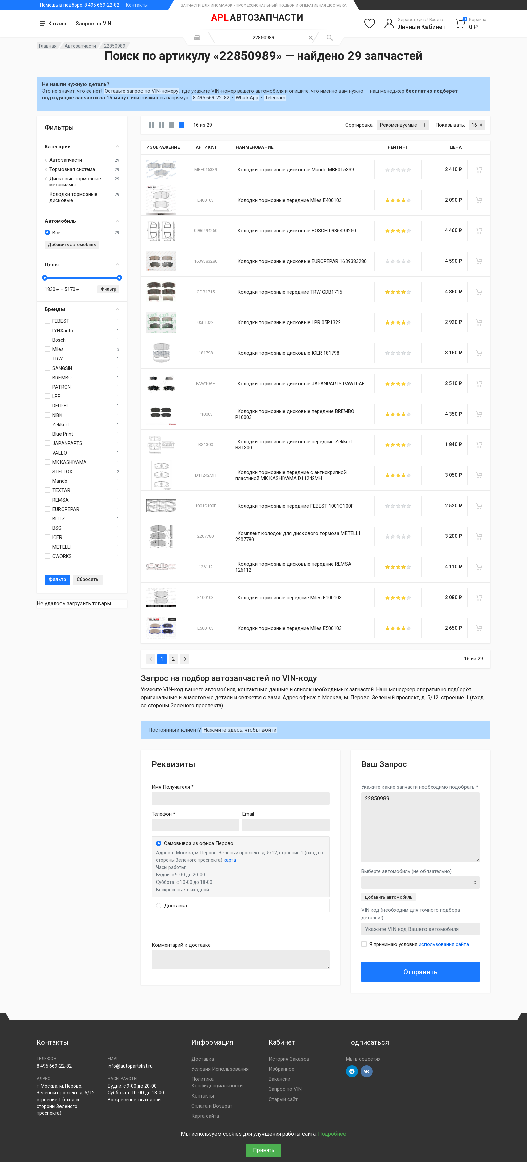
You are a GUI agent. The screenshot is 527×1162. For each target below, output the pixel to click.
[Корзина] (470, 23)
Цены (82, 265)
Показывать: (450, 125)
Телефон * (163, 814)
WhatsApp (247, 98)
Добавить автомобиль (72, 244)
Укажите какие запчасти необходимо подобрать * (419, 787)
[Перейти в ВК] (367, 1071)
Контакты (137, 5)
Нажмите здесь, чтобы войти (239, 730)
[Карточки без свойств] (151, 125)
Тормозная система (72, 169)
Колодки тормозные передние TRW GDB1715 (289, 292)
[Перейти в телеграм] (352, 1071)
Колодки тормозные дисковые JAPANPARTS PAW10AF (301, 384)
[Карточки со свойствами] (161, 125)
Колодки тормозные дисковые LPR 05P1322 (289, 322)
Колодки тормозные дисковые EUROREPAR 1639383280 (302, 261)
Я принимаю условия (419, 944)
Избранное (281, 1069)
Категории (82, 147)
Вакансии (279, 1079)
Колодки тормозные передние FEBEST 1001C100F (295, 506)
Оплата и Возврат (211, 1106)
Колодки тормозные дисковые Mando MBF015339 (295, 170)
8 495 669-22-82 (211, 98)
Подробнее (332, 1134)
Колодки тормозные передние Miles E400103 (289, 200)
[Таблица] (181, 125)
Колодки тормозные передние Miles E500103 (289, 628)
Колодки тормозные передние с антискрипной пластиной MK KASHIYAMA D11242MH (291, 475)
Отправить (420, 972)
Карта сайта (205, 1116)
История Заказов (289, 1059)
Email (248, 814)
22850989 (420, 827)
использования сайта (444, 944)
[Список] (171, 125)
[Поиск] (330, 37)
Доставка (202, 1059)
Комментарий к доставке (181, 945)
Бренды (82, 309)
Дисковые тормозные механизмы (75, 182)
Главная (48, 46)
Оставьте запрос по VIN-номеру (141, 91)
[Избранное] (370, 23)
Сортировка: (359, 125)
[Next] (184, 659)
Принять (263, 1150)
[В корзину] (479, 170)
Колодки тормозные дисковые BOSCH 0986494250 (296, 231)
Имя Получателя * (173, 787)
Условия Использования (220, 1069)
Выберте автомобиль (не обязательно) (406, 871)
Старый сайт (283, 1099)
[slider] (44, 278)
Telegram (275, 98)
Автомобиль (82, 221)
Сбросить (87, 579)
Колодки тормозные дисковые (73, 197)
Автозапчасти (80, 46)
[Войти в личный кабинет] (415, 23)
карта (230, 860)
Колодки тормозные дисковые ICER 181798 (288, 353)
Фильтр (108, 289)
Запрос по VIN (93, 23)
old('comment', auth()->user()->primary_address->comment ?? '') (241, 959)
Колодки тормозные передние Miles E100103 (289, 598)
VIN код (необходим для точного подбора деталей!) (410, 914)
